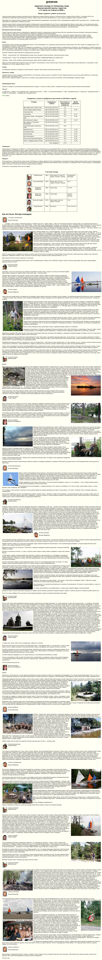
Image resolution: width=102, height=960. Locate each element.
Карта (4, 95)
